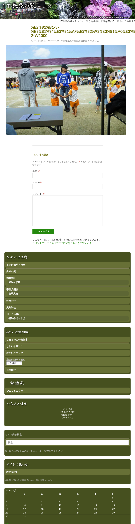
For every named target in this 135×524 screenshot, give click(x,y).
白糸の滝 (11, 271)
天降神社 (11, 307)
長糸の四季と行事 (15, 264)
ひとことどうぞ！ (15, 390)
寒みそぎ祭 (14, 282)
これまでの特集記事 (17, 339)
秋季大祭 (13, 293)
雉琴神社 (11, 300)
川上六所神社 (13, 314)
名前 (36, 171)
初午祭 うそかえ (16, 318)
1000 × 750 (54, 41)
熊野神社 (11, 278)
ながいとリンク (14, 346)
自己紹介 (11, 369)
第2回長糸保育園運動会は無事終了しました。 (81, 41)
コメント (38, 193)
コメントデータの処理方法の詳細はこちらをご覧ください (63, 243)
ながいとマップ (14, 352)
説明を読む (12, 471)
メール (37, 182)
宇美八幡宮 (12, 289)
